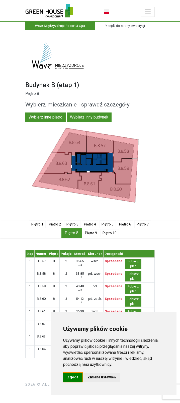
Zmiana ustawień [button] (101, 377)
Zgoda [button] (72, 377)
